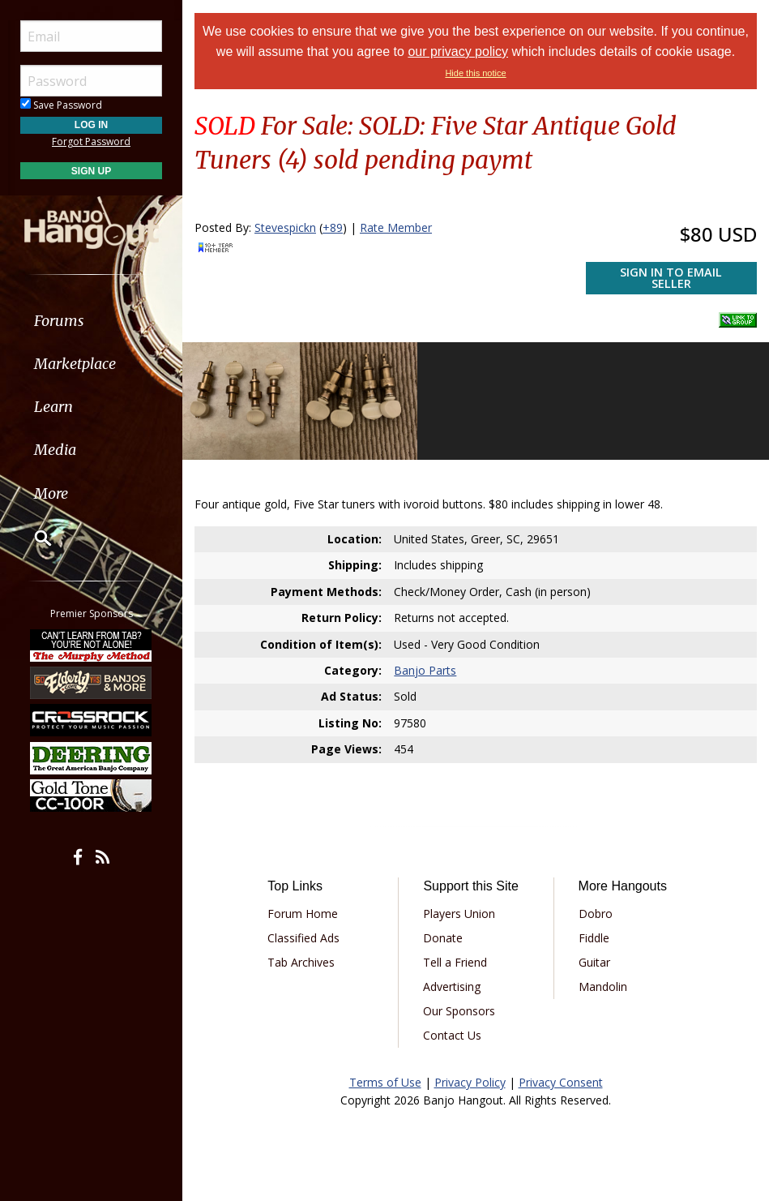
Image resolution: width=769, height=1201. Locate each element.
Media (55, 449)
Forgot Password (91, 141)
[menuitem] (91, 320)
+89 (333, 227)
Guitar (594, 962)
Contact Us (452, 1035)
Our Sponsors (459, 1011)
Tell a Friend (455, 962)
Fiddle (594, 938)
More (51, 493)
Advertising (452, 986)
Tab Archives (301, 962)
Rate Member (396, 227)
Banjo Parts (425, 670)
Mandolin (603, 986)
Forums (59, 320)
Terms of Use (385, 1082)
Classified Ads (303, 938)
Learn (53, 406)
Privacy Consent (561, 1082)
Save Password (61, 105)
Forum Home (302, 913)
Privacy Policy (470, 1082)
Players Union (459, 913)
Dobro (596, 913)
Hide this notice (475, 73)
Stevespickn (285, 227)
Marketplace (75, 363)
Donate (443, 938)
